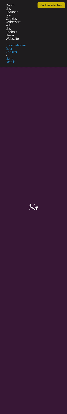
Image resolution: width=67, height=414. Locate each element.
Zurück (8, 298)
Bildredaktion (19, 378)
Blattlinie (16, 365)
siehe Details (10, 60)
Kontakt (15, 361)
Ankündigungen (21, 373)
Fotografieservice (22, 382)
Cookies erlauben (51, 5)
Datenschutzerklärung (25, 356)
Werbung (16, 369)
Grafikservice (19, 386)
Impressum (18, 352)
